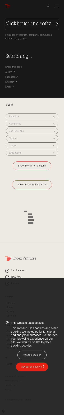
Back (9, 104)
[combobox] (32, 116)
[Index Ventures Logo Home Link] (8, 6)
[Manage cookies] (31, 355)
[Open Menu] (57, 6)
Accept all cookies (31, 366)
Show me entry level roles (32, 184)
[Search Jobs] (32, 24)
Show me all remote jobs (32, 165)
